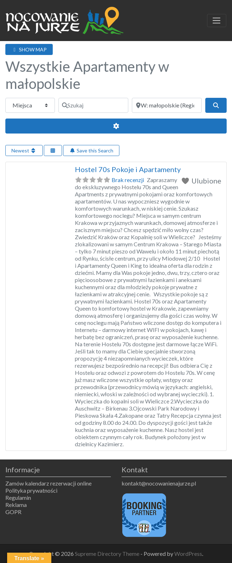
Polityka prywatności (31, 490)
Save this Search (91, 150)
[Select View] (53, 150)
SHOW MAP (29, 49)
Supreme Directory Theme (107, 553)
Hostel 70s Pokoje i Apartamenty (128, 169)
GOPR (13, 511)
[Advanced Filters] (116, 126)
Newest (24, 150)
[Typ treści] (30, 105)
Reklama (16, 504)
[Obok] (167, 105)
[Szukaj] (93, 105)
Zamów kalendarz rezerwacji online (48, 483)
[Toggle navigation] (216, 20)
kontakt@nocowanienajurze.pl (159, 483)
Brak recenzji (128, 179)
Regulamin (18, 497)
